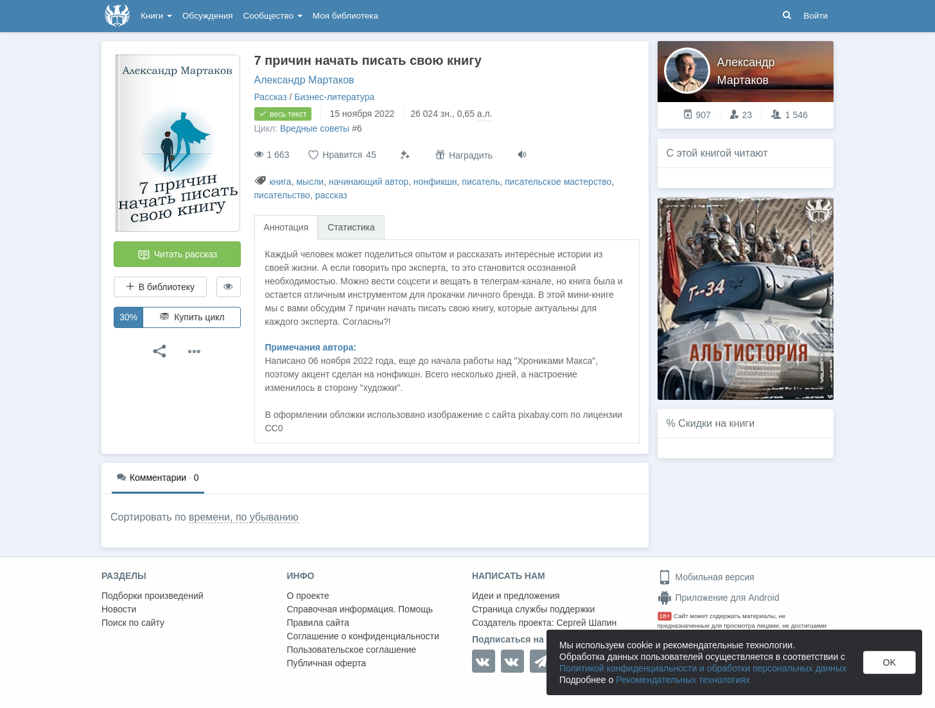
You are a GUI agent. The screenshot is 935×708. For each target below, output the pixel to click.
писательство (282, 195)
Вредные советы (314, 128)
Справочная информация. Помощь (360, 609)
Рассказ (270, 97)
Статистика (351, 227)
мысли (310, 182)
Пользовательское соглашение (352, 649)
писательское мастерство (558, 182)
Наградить (464, 155)
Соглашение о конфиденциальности (363, 636)
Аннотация (286, 227)
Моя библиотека (345, 16)
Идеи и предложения (516, 596)
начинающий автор (368, 182)
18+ (665, 615)
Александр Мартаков (304, 79)
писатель (481, 182)
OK (889, 662)
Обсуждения (207, 16)
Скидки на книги (716, 423)
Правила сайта (318, 622)
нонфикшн (435, 182)
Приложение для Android (719, 598)
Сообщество (272, 16)
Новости (118, 609)
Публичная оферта (327, 663)
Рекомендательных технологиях (683, 680)
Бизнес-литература (334, 97)
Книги (156, 16)
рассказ (331, 195)
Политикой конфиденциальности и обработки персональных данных (702, 668)
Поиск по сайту (132, 622)
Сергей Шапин (586, 622)
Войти (815, 16)
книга (280, 182)
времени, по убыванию (244, 517)
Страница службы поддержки (533, 609)
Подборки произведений (152, 596)
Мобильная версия (706, 577)
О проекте (308, 596)
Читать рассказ (177, 254)
